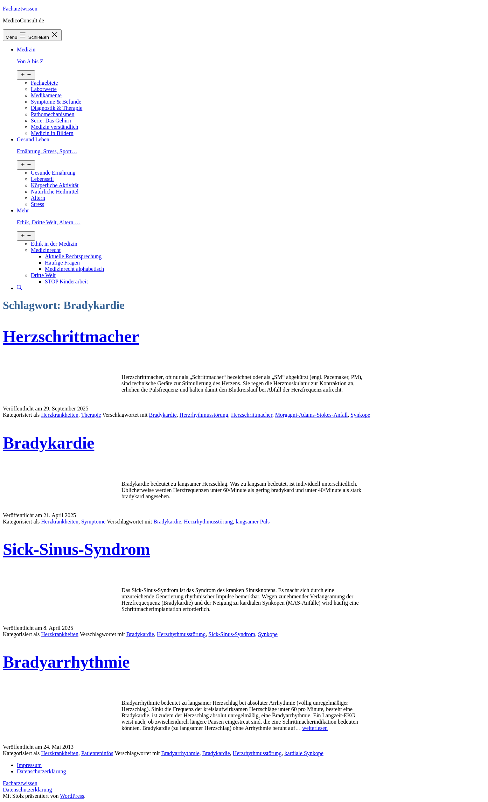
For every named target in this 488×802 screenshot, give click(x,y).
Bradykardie (163, 415)
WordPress (72, 796)
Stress (37, 204)
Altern (38, 198)
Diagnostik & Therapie (56, 108)
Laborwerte (44, 89)
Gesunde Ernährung (53, 173)
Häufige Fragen (62, 263)
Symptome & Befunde (56, 102)
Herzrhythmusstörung (204, 415)
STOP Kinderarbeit (66, 281)
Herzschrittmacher (71, 336)
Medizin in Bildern (52, 133)
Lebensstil (42, 179)
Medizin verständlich (54, 127)
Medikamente (46, 95)
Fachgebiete (44, 83)
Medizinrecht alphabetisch (74, 269)
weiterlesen (315, 728)
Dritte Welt (43, 275)
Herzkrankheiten (59, 415)
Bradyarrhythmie (66, 662)
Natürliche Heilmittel (54, 192)
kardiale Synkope (303, 753)
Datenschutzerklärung (27, 790)
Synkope (360, 415)
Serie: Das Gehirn (51, 121)
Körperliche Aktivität (54, 185)
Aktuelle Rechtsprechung (73, 256)
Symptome (93, 522)
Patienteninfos (97, 753)
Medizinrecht (46, 250)
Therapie (91, 415)
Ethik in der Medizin (54, 244)
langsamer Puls (253, 522)
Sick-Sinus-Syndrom (76, 549)
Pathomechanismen (52, 114)
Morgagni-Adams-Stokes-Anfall (311, 415)
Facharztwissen (20, 9)
